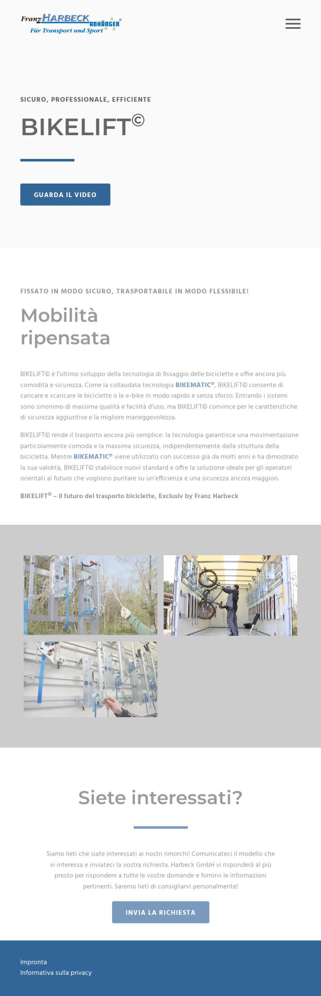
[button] (71, 24)
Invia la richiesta (161, 921)
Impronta (33, 962)
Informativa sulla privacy (56, 973)
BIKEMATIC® (195, 393)
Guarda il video (65, 195)
